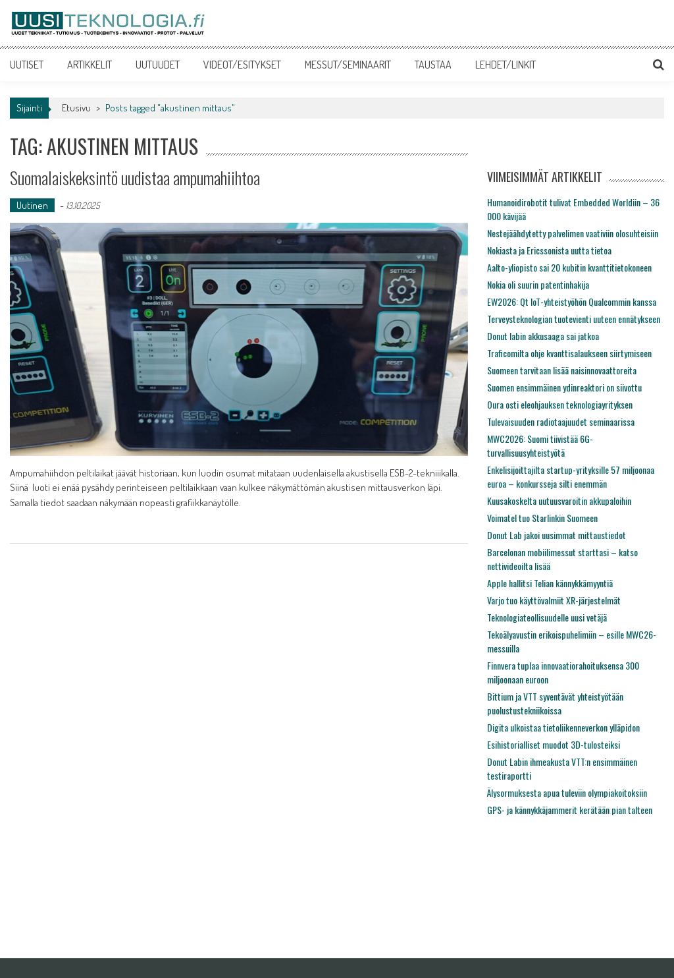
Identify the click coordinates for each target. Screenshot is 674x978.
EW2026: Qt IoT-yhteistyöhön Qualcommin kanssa (571, 301)
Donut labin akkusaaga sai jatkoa (543, 336)
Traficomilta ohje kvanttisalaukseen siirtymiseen (569, 353)
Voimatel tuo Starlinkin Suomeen (542, 518)
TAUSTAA (433, 64)
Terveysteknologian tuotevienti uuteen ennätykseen (573, 319)
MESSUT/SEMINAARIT (348, 64)
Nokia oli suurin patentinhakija (538, 284)
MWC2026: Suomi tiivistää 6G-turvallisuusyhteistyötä (540, 445)
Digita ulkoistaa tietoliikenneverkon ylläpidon (563, 727)
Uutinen (32, 205)
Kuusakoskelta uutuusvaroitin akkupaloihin (559, 500)
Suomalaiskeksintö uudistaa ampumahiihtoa (135, 177)
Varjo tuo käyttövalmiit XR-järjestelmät (554, 600)
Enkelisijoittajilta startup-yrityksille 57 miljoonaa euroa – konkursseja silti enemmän (570, 476)
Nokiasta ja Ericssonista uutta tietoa (549, 250)
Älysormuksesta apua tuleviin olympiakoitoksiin (567, 792)
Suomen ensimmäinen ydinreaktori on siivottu (564, 387)
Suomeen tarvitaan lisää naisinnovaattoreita (561, 370)
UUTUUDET (158, 64)
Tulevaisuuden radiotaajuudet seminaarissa (561, 421)
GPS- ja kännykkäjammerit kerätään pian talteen (569, 810)
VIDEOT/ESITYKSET (242, 64)
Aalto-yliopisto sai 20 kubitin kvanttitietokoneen (569, 267)
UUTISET (26, 64)
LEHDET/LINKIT (505, 64)
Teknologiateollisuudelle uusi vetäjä (547, 617)
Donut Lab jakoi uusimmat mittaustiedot (556, 535)
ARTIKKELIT (89, 64)
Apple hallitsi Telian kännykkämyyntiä (550, 583)
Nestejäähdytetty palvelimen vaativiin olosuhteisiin (572, 233)
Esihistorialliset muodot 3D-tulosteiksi (553, 744)
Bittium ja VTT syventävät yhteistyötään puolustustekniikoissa (555, 703)
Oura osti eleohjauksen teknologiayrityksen (560, 404)
